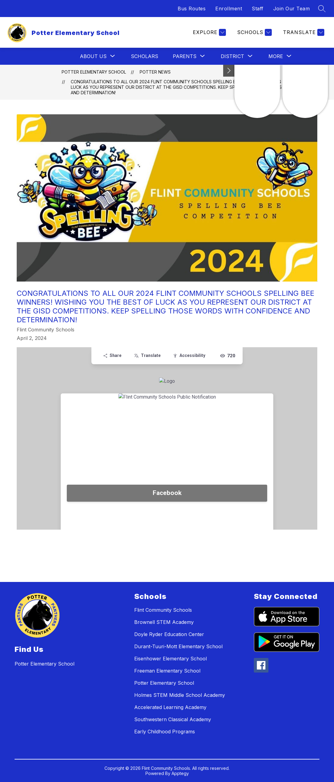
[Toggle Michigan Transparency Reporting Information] (229, 71)
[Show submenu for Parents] (184, 56)
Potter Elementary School (94, 71)
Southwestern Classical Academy (172, 719)
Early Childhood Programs (164, 731)
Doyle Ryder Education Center (169, 634)
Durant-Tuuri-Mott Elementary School (178, 646)
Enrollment (228, 8)
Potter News (155, 71)
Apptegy (180, 773)
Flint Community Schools (163, 610)
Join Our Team (291, 8)
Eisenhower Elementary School (170, 659)
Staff (258, 8)
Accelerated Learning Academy (170, 707)
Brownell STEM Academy (164, 622)
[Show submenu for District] (232, 56)
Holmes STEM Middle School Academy (179, 695)
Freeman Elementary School (167, 671)
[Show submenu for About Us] (93, 56)
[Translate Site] (302, 32)
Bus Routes (192, 8)
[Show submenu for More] (275, 56)
